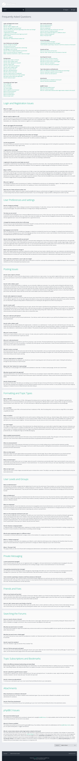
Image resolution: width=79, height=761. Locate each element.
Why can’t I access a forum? (10, 69)
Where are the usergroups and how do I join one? (51, 29)
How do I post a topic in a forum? (11, 60)
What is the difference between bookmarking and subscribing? (54, 70)
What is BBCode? (7, 84)
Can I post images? (8, 88)
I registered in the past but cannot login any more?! (15, 34)
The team (5, 753)
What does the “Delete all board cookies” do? (14, 38)
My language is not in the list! (10, 49)
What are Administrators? (46, 25)
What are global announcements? (11, 90)
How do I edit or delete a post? (11, 61)
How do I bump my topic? (9, 77)
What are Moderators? (45, 26)
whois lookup (30, 734)
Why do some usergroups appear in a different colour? (53, 32)
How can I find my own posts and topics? (49, 64)
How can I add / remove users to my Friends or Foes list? (53, 52)
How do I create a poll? (9, 64)
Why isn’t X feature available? (47, 89)
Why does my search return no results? (49, 60)
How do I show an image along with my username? (15, 50)
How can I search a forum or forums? (49, 58)
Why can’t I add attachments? (10, 70)
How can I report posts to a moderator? (13, 73)
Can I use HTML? (7, 85)
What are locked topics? (9, 94)
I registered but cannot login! (10, 32)
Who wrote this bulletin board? (47, 87)
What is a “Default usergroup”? (47, 34)
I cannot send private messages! (47, 41)
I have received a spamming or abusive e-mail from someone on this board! (57, 44)
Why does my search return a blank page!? (50, 61)
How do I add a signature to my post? (12, 63)
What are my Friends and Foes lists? (48, 51)
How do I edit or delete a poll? (10, 67)
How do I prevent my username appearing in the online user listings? (20, 29)
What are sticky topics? (9, 93)
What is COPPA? (7, 35)
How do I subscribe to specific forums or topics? (51, 72)
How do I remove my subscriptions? (48, 73)
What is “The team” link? (45, 35)
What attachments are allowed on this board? (50, 79)
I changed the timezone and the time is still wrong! (15, 47)
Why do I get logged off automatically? (12, 28)
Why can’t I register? (8, 37)
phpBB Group (42, 717)
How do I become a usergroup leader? (49, 31)
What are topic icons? (9, 96)
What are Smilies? (8, 87)
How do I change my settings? (10, 44)
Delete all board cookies (15, 753)
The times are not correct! (10, 46)
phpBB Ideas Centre (65, 725)
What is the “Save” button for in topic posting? (14, 75)
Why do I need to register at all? (11, 26)
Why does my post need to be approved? (13, 76)
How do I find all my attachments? (48, 81)
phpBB (35, 757)
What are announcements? (10, 91)
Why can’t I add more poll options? (12, 66)
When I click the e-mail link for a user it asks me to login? (17, 53)
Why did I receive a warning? (10, 72)
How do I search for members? (47, 63)
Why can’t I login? (8, 25)
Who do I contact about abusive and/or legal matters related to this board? (57, 90)
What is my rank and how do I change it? (13, 52)
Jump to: (57, 745)
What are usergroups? (45, 28)
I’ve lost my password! (9, 31)
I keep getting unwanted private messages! (50, 43)
